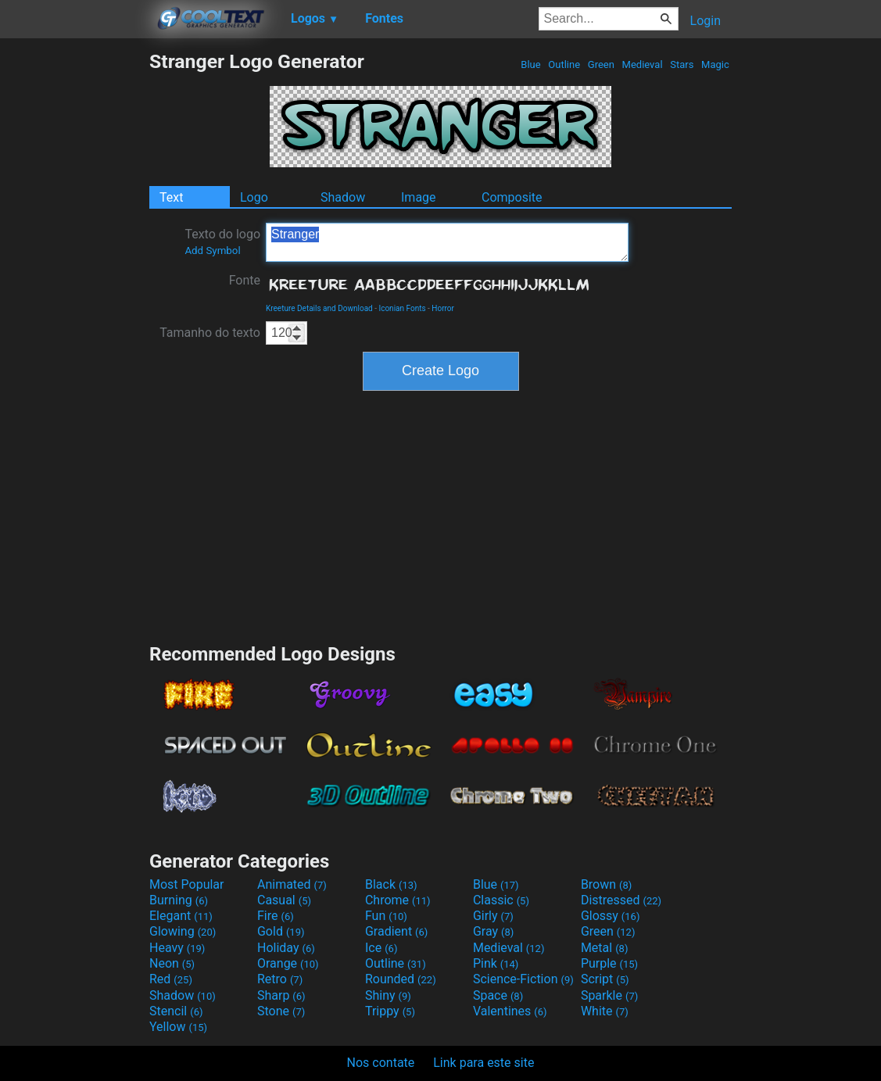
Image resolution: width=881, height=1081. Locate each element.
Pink (496, 963)
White (605, 1011)
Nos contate (381, 1062)
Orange (288, 963)
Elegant (181, 915)
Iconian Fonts (401, 308)
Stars (682, 64)
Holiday (286, 947)
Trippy (390, 1011)
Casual (284, 900)
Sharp (281, 995)
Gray (493, 931)
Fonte (244, 280)
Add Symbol (212, 250)
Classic (501, 900)
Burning (178, 900)
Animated (292, 884)
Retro (280, 979)
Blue (530, 64)
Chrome (398, 900)
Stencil (175, 1011)
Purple (609, 963)
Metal (605, 947)
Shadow (343, 197)
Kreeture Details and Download (319, 308)
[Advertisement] (74, 284)
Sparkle (609, 995)
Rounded (400, 979)
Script (605, 979)
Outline (564, 64)
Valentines (510, 1011)
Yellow (178, 1026)
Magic (715, 64)
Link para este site (483, 1062)
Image (418, 197)
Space (498, 995)
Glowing (182, 931)
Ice (381, 947)
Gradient (396, 931)
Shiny (388, 995)
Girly (493, 915)
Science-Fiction (523, 979)
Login (705, 20)
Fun (386, 915)
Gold (281, 931)
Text (171, 197)
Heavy (177, 947)
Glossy (610, 915)
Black (391, 884)
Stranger (447, 242)
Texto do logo (222, 241)
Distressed (621, 900)
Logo (254, 197)
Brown (606, 884)
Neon (172, 963)
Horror (443, 308)
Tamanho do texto (209, 332)
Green (602, 64)
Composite (512, 197)
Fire (275, 915)
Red (170, 979)
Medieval (641, 64)
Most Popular (186, 884)
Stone (281, 1011)
